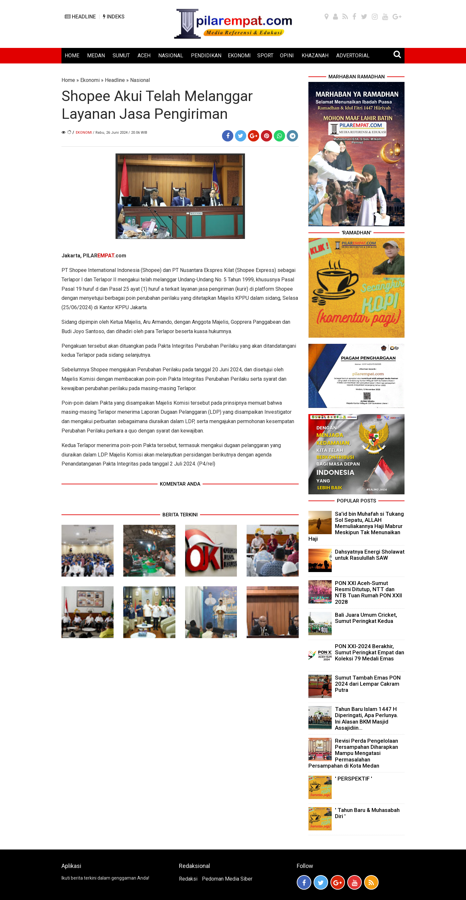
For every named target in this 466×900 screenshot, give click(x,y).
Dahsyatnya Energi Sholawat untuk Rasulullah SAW (370, 554)
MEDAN (96, 55)
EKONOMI (239, 55)
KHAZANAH (315, 55)
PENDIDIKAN (206, 55)
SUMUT (121, 55)
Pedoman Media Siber (227, 879)
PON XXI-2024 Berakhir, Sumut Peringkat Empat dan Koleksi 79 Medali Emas (369, 652)
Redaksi (188, 879)
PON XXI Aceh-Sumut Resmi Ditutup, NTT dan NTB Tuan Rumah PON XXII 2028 (368, 592)
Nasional (140, 80)
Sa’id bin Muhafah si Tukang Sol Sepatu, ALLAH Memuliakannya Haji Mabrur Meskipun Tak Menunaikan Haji (356, 526)
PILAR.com (104, 256)
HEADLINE (80, 17)
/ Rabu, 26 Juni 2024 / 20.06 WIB (120, 132)
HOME (72, 55)
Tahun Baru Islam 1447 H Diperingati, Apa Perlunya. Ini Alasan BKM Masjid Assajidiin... (366, 718)
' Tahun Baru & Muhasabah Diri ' (367, 813)
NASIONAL (170, 55)
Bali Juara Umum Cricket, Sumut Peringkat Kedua (366, 618)
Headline (115, 80)
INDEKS (114, 17)
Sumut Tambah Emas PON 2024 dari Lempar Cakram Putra (368, 683)
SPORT (265, 55)
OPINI (287, 55)
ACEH (144, 55)
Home (68, 80)
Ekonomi (90, 80)
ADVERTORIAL (353, 55)
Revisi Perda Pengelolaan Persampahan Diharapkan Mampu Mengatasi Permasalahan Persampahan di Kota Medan (353, 753)
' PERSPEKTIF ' (353, 778)
